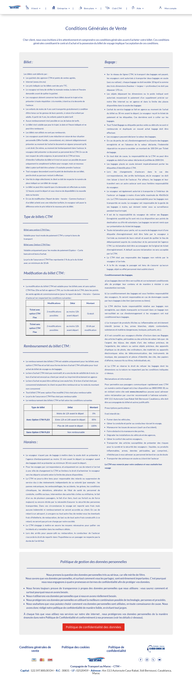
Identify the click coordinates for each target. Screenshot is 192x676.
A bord (34, 8)
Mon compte (170, 8)
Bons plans (89, 8)
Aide (139, 8)
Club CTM (117, 8)
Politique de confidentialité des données (93, 627)
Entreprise (62, 8)
